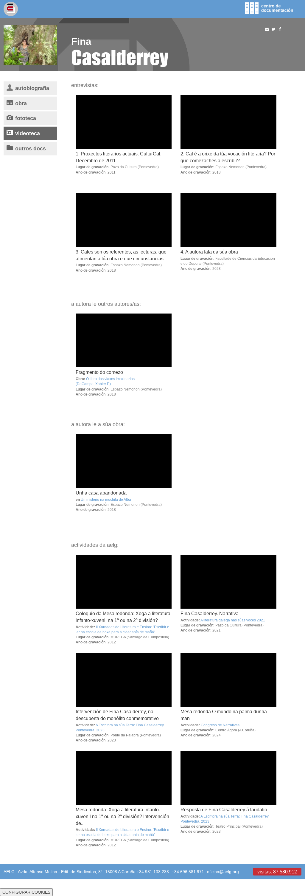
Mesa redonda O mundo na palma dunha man (223, 715)
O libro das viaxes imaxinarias (110, 379)
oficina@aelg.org (223, 871)
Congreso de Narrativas (220, 725)
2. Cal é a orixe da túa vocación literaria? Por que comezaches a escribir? (227, 157)
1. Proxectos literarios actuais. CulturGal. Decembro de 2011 (118, 157)
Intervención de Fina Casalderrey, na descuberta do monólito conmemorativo (117, 715)
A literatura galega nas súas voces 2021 (232, 620)
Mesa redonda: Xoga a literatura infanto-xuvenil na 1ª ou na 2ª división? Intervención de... (122, 816)
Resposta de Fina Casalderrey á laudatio (223, 809)
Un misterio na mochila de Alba (106, 499)
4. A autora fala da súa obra (209, 251)
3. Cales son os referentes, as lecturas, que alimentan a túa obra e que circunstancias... (121, 255)
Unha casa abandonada (101, 492)
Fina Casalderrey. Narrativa (209, 613)
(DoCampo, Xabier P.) (93, 384)
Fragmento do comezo (99, 372)
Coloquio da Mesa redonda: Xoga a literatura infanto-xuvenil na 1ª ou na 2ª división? (123, 617)
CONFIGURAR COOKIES (26, 892)
